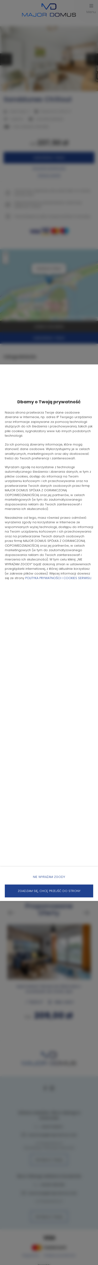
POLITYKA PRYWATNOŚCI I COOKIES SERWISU (58, 578)
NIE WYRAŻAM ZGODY (49, 876)
